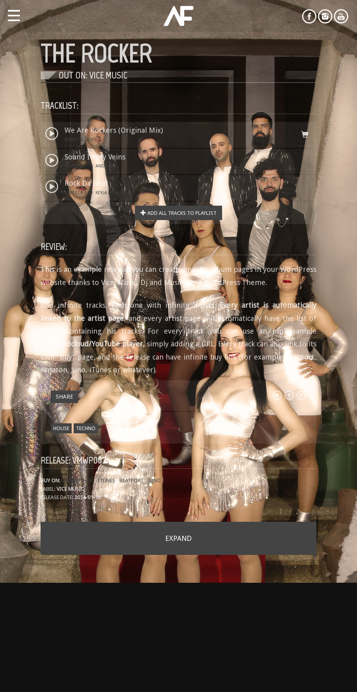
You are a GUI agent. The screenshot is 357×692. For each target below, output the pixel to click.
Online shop (77, 481)
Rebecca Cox (78, 139)
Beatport (131, 481)
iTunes (106, 481)
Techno (86, 428)
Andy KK (104, 166)
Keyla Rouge (109, 192)
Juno (154, 481)
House (61, 428)
